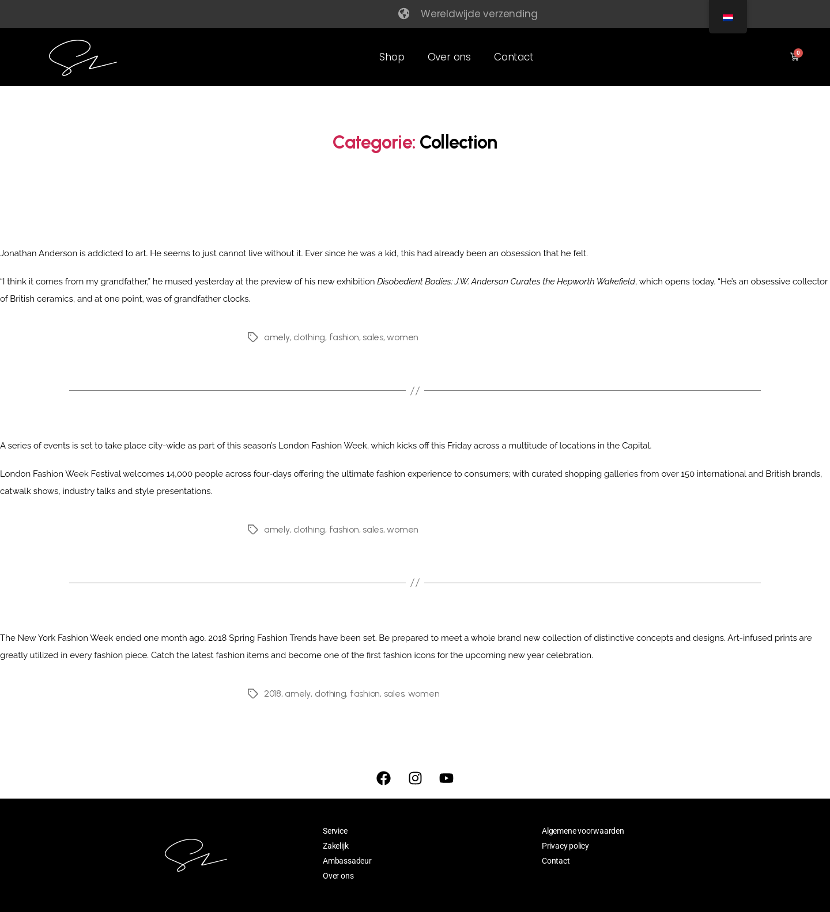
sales (373, 337)
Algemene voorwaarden (583, 830)
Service (335, 830)
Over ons (449, 57)
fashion (344, 337)
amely (276, 337)
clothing (309, 337)
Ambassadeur (347, 860)
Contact (514, 57)
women (402, 337)
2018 (272, 693)
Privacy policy (565, 845)
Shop (391, 57)
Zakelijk (335, 845)
